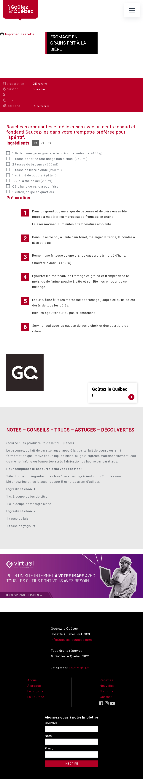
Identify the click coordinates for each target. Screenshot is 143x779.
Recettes (106, 680)
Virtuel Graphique (79, 667)
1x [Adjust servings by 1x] (35, 143)
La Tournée (35, 697)
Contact (106, 697)
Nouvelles (107, 686)
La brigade (35, 691)
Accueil (33, 680)
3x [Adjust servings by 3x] (49, 143)
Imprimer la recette (17, 34)
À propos (34, 686)
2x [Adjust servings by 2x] (42, 143)
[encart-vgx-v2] (71, 576)
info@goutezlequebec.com (71, 640)
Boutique (106, 691)
